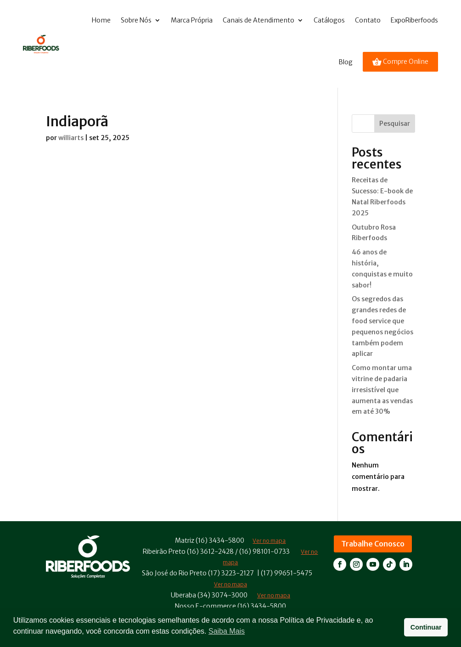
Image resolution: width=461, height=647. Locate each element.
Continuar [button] (426, 627)
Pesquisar (394, 123)
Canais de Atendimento (258, 20)
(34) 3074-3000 (222, 595)
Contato (368, 20)
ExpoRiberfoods (414, 20)
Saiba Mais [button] (226, 631)
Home (101, 20)
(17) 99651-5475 (286, 573)
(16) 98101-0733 (264, 551)
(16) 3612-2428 (210, 551)
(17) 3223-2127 (231, 573)
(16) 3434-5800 (220, 540)
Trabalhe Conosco (373, 543)
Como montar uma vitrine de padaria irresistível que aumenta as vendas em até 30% (382, 390)
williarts (71, 138)
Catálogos (329, 20)
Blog (345, 62)
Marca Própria (192, 20)
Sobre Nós (136, 20)
